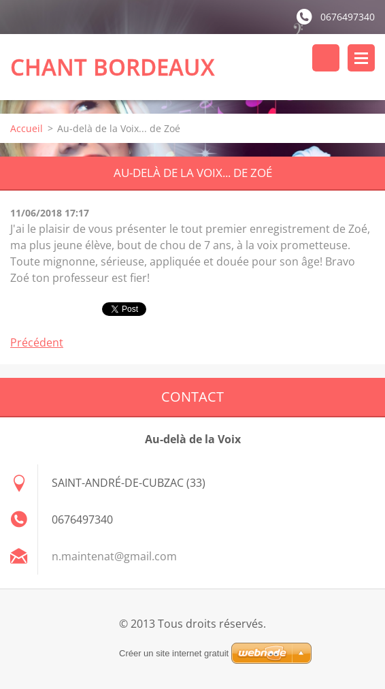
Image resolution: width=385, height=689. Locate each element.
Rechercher (325, 57)
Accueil (26, 128)
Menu (361, 57)
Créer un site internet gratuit (174, 653)
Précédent (36, 342)
